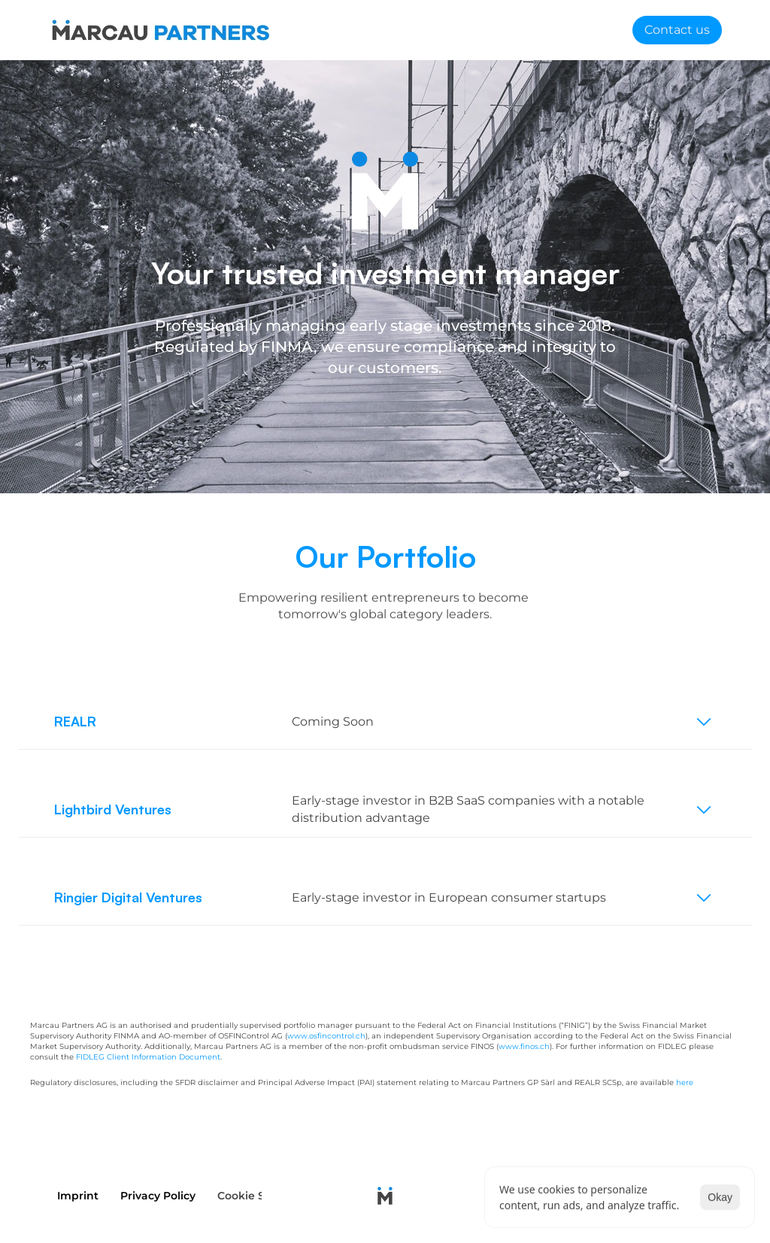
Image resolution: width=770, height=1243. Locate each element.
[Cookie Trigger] (260, 1195)
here (684, 1082)
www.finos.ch (524, 1046)
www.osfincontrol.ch (326, 1036)
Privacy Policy (158, 1195)
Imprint (78, 1195)
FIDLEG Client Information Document (148, 1057)
